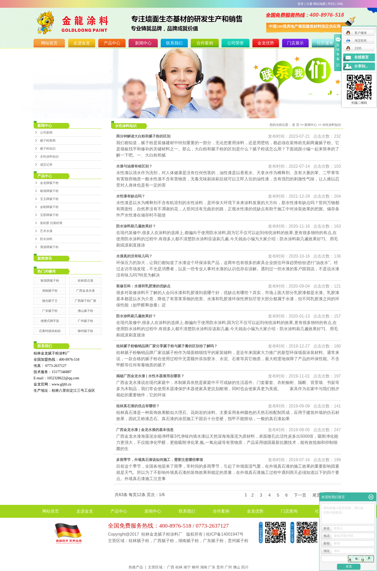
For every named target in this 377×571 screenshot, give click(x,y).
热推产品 (136, 567)
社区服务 (325, 43)
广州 (228, 567)
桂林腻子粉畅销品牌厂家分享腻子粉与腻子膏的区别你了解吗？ (166, 346)
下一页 (300, 495)
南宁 (187, 567)
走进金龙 (81, 43)
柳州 (195, 567)
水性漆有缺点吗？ (130, 196)
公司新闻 (46, 132)
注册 (309, 4)
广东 (211, 567)
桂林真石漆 (85, 280)
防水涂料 (46, 239)
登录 (300, 4)
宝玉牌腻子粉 (49, 199)
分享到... (361, 66)
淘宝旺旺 (356, 40)
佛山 (236, 567)
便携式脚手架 (50, 321)
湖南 (203, 567)
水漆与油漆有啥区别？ (134, 166)
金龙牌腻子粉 (49, 183)
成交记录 (46, 164)
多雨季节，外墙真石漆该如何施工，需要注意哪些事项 (159, 460)
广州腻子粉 (85, 321)
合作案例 (205, 43)
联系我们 (174, 43)
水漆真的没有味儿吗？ (134, 256)
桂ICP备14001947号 (225, 534)
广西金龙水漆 (85, 290)
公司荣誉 (235, 43)
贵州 (220, 567)
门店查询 (289, 511)
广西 (170, 567)
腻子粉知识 (48, 148)
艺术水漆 (46, 231)
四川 (244, 567)
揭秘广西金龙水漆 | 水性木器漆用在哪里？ (150, 376)
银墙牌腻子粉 (49, 191)
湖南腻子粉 (50, 290)
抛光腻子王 (50, 301)
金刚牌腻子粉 (49, 207)
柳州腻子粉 (85, 331)
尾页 (316, 495)
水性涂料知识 (49, 156)
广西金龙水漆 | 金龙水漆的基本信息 (145, 430)
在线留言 (361, 57)
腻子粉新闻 (48, 140)
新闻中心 (143, 43)
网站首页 (49, 43)
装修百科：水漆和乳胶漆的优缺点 (143, 286)
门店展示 (295, 43)
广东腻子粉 (50, 311)
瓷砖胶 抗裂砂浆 (51, 223)
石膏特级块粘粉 (50, 331)
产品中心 (112, 43)
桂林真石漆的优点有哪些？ (138, 406)
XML (340, 4)
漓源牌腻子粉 (49, 247)
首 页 (295, 125)
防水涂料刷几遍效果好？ (136, 226)
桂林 (179, 567)
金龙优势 (265, 43)
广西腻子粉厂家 (85, 301)
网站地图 (319, 4)
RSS (331, 4)
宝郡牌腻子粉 (49, 215)
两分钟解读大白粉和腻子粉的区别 (143, 136)
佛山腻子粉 (85, 311)
